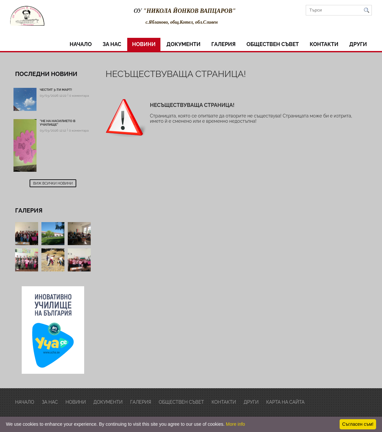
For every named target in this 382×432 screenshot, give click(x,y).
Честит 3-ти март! (56, 89)
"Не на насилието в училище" (57, 122)
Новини (143, 44)
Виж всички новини (53, 183)
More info (235, 424)
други (358, 44)
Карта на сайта (285, 402)
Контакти (324, 44)
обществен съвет (273, 44)
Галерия (223, 44)
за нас (112, 44)
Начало (81, 44)
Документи (183, 44)
